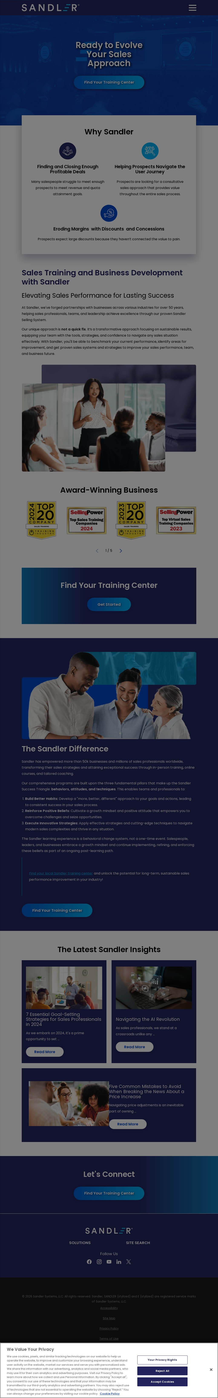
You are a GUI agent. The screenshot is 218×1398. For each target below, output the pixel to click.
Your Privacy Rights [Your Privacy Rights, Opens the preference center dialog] (162, 1360)
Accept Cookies (162, 1382)
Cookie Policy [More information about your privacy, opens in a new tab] (110, 1394)
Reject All (162, 1371)
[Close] (211, 1369)
